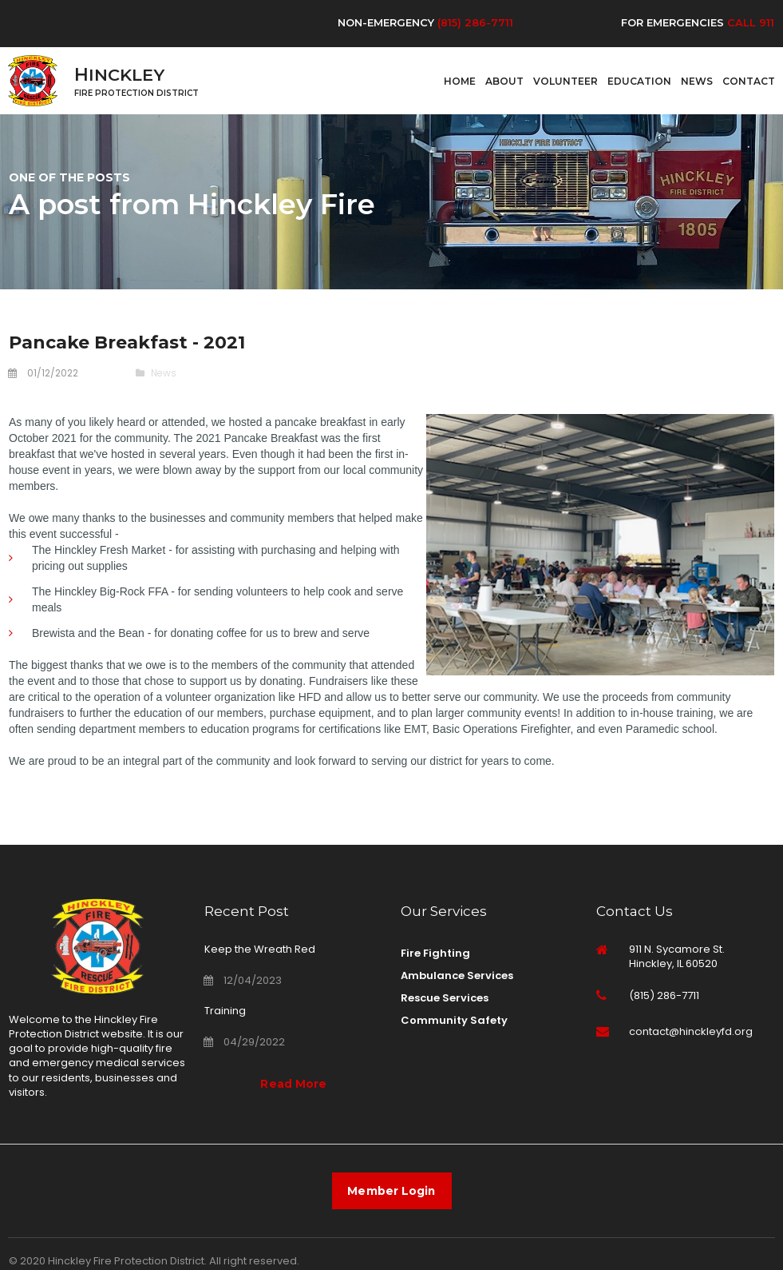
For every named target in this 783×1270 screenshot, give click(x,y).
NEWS (697, 80)
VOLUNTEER (565, 80)
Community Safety (454, 1017)
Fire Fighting (435, 952)
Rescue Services (444, 995)
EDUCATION (639, 80)
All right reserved (253, 1261)
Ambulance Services (457, 973)
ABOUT (504, 80)
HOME (460, 80)
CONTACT (748, 80)
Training (225, 1009)
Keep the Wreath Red (259, 948)
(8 (442, 22)
